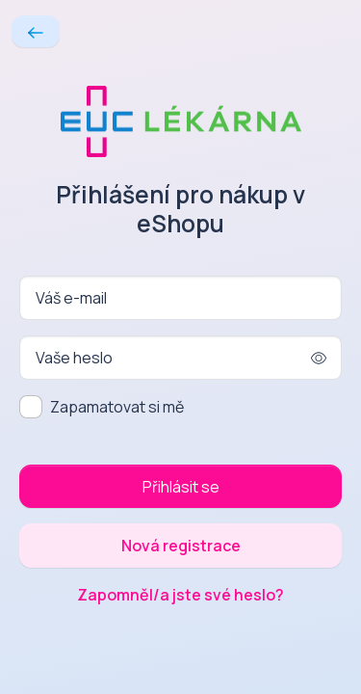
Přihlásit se (180, 486)
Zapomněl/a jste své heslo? (180, 594)
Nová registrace (181, 545)
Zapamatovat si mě (117, 406)
